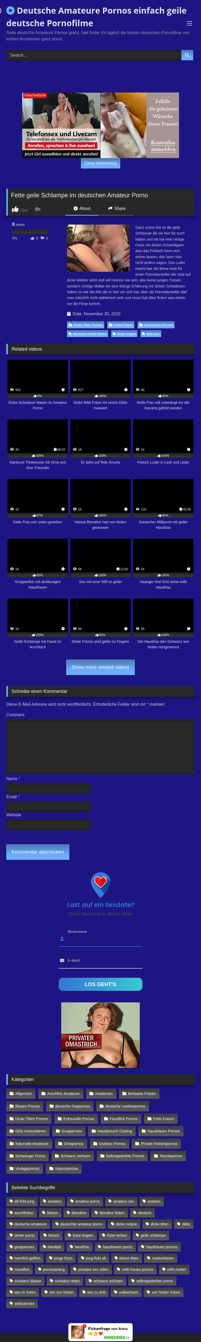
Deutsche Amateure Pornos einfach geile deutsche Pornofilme (96, 17)
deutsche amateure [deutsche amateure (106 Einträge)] (30, 1216)
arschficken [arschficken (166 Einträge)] (24, 1205)
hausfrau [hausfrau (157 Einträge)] (82, 1239)
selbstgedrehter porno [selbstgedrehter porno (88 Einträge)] (154, 1273)
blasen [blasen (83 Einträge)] (52, 1205)
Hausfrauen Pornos (156, 325)
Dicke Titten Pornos (86, 325)
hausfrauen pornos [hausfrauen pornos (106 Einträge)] (161, 1239)
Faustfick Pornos (122, 1116)
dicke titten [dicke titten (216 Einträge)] (160, 1216)
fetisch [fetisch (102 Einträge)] (53, 1227)
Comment (15, 715)
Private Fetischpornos (157, 1139)
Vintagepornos (27, 1161)
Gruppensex (70, 1127)
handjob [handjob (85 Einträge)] (54, 1239)
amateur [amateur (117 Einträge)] (55, 1193)
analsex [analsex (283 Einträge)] (154, 1193)
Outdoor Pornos (111, 1139)
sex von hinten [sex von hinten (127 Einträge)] (61, 1284)
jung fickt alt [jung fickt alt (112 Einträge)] (96, 1250)
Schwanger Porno (30, 1150)
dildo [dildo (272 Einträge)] (186, 1216)
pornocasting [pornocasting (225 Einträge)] (54, 1261)
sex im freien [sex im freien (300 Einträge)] (25, 1284)
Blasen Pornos (27, 1104)
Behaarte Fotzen (140, 1093)
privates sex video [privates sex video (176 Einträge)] (93, 1261)
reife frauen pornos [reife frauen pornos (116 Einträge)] (138, 1261)
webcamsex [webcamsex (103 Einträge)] (24, 1296)
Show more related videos (100, 667)
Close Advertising (100, 163)
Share (117, 208)
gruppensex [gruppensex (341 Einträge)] (24, 1239)
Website (13, 815)
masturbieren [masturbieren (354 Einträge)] (163, 1250)
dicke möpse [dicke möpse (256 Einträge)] (126, 1216)
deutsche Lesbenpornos (124, 1104)
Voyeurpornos (65, 1161)
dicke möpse (124, 334)
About (82, 208)
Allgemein (23, 1093)
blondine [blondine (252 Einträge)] (79, 1205)
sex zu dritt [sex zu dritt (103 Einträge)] (96, 1284)
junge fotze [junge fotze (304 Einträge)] (63, 1250)
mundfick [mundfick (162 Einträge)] (22, 1261)
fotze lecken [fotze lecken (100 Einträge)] (117, 1227)
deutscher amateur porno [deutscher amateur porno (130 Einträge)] (81, 1216)
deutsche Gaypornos (71, 1104)
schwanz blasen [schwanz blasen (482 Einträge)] (27, 1273)
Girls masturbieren (30, 1127)
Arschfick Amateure (62, 1093)
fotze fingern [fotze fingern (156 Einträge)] (83, 1227)
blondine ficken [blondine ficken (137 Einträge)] (112, 1205)
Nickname (77, 931)
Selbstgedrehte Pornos (123, 1150)
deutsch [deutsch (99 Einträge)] (144, 1205)
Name (13, 778)
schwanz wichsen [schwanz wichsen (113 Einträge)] (108, 1273)
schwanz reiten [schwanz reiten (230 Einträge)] (67, 1273)
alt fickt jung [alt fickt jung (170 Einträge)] (24, 1193)
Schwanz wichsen (75, 1150)
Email (13, 797)
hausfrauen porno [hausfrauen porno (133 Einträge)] (117, 1239)
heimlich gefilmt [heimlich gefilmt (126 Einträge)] (27, 1250)
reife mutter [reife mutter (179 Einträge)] (176, 1261)
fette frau (151, 334)
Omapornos (73, 1139)
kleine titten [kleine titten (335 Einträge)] (128, 1250)
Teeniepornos (169, 1150)
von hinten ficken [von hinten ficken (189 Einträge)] (166, 1284)
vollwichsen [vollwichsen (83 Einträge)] (128, 1284)
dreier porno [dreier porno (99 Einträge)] (24, 1227)
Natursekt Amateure (31, 1139)
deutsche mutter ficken (88, 334)
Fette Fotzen (121, 325)
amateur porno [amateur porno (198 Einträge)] (87, 1193)
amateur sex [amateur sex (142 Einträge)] (123, 1193)
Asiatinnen (102, 1093)
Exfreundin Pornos (78, 1116)
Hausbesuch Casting (113, 1127)
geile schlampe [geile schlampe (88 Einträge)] (153, 1227)
